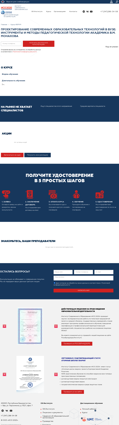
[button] (12, 155)
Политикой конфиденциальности (25, 52)
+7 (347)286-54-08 (109, 12)
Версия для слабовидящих (17, 2)
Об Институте (37, 12)
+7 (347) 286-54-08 (9, 416)
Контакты (73, 11)
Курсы (48, 11)
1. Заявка (6, 202)
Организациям (60, 12)
